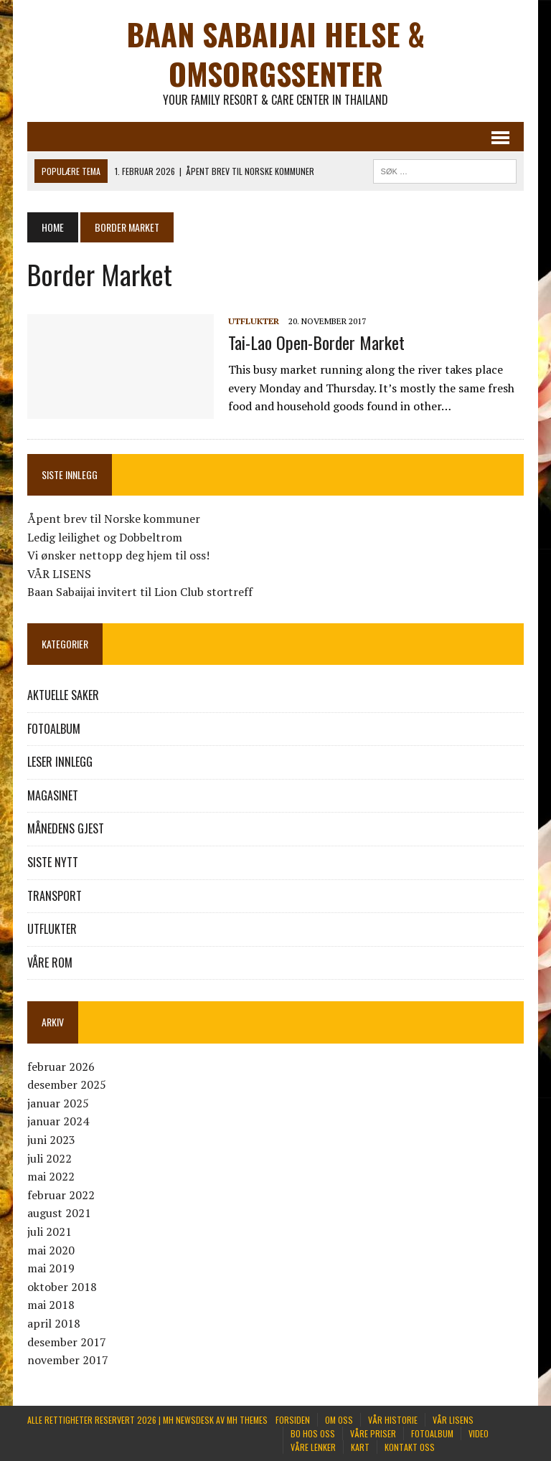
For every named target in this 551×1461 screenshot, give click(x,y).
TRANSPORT (54, 895)
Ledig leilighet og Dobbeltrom (104, 537)
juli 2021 (49, 1231)
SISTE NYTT (52, 862)
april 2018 (53, 1323)
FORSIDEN (293, 1420)
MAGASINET (52, 795)
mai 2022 (51, 1176)
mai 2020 (51, 1250)
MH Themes (247, 1420)
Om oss (339, 1420)
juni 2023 (51, 1140)
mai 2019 (51, 1268)
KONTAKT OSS (410, 1447)
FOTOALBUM (53, 728)
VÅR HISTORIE (393, 1420)
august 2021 (59, 1213)
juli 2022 (49, 1158)
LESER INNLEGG (60, 761)
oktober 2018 (62, 1287)
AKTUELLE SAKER (63, 695)
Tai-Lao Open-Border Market (316, 342)
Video (478, 1433)
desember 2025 (66, 1084)
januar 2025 (58, 1103)
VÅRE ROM (49, 962)
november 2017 (67, 1360)
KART (360, 1447)
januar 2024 (58, 1121)
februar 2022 (61, 1195)
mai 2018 (51, 1305)
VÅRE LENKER (313, 1447)
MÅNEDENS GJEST (65, 828)
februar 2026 (61, 1066)
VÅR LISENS (59, 574)
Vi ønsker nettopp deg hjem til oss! (118, 555)
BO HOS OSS (313, 1433)
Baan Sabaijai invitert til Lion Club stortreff (140, 592)
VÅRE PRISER (373, 1433)
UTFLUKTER (253, 321)
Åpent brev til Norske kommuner (113, 518)
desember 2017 (66, 1342)
